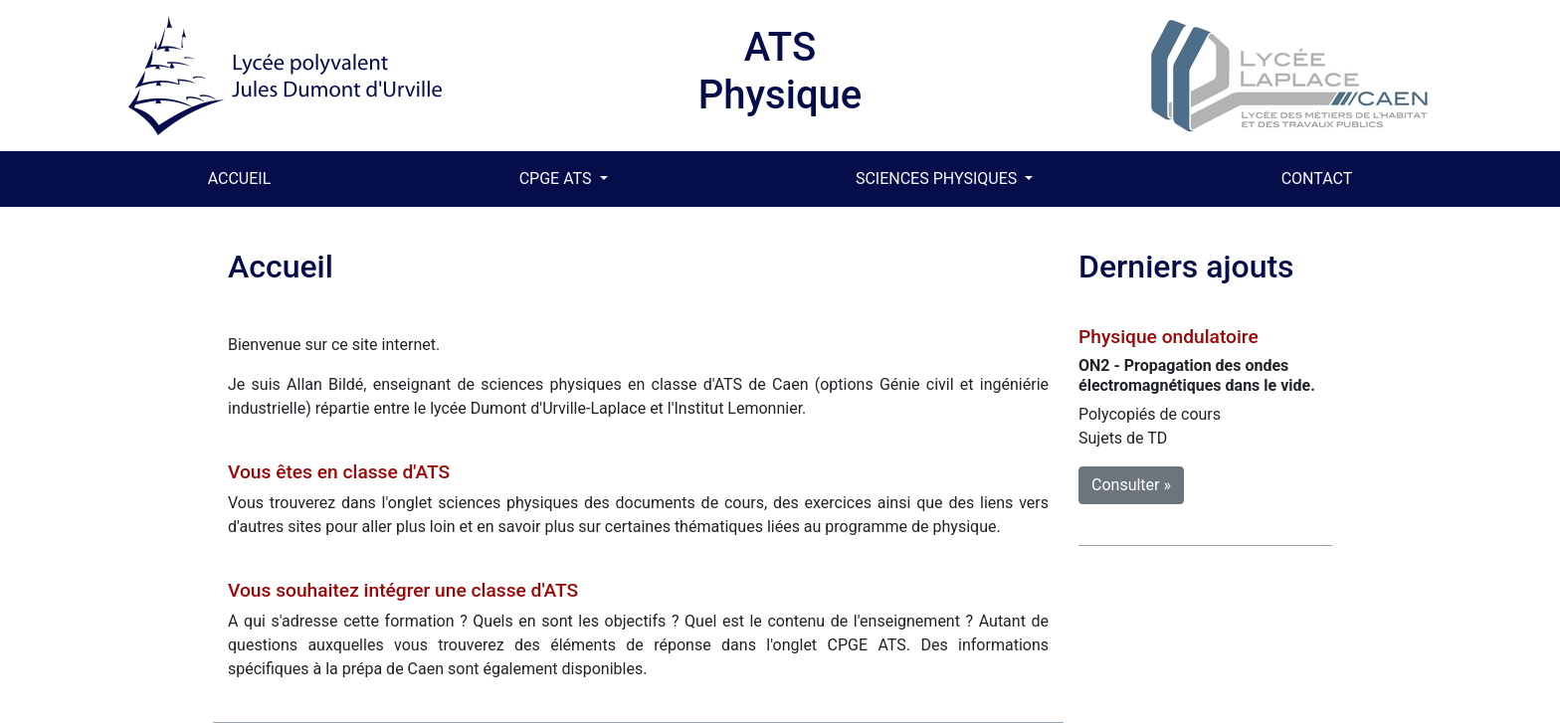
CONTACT (1317, 178)
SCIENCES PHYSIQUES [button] (938, 178)
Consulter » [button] (1131, 484)
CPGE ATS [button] (557, 178)
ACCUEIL (244, 177)
